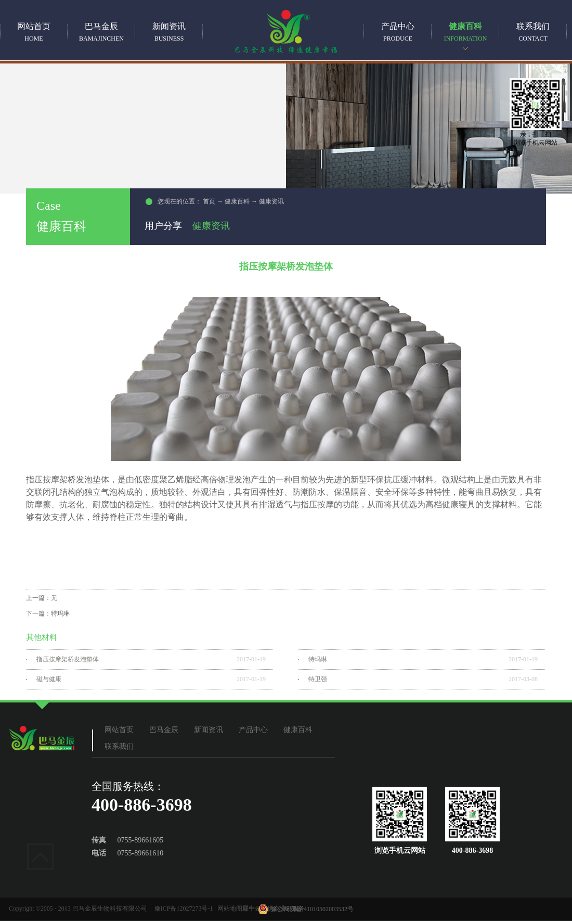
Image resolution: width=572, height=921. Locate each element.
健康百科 (237, 201)
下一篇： (48, 613)
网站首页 (33, 32)
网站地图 (228, 908)
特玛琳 (317, 659)
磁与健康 (48, 679)
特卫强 (317, 679)
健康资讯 (271, 201)
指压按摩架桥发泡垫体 (67, 659)
